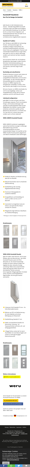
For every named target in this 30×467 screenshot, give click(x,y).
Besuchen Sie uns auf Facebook (13, 425)
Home (4, 10)
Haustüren (15, 10)
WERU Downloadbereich (12, 399)
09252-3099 (19, 1)
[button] (4, 465)
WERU (20, 10)
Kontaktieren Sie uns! (10, 422)
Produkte (9, 10)
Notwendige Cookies (10, 451)
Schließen (5, 463)
